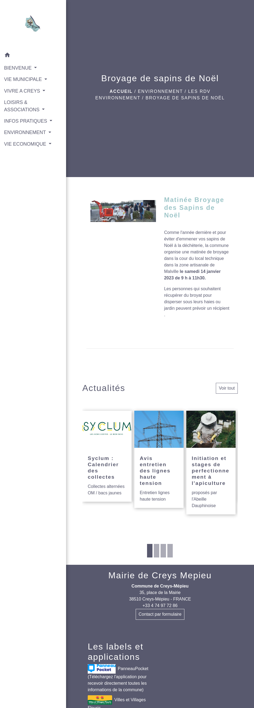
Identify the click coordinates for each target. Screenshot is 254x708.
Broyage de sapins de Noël (184, 98)
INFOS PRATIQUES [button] (26, 121)
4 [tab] (170, 550)
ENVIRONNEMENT (160, 91)
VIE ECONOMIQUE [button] (25, 144)
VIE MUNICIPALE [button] (23, 79)
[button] (33, 56)
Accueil (121, 91)
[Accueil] (33, 24)
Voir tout (227, 388)
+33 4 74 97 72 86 (159, 605)
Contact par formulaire (160, 614)
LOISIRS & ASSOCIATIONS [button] (22, 106)
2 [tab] (156, 550)
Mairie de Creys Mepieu (160, 575)
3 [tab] (163, 550)
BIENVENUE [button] (18, 68)
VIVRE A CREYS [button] (22, 91)
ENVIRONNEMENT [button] (25, 132)
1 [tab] (149, 550)
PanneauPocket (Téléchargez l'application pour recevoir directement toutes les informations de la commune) (118, 678)
